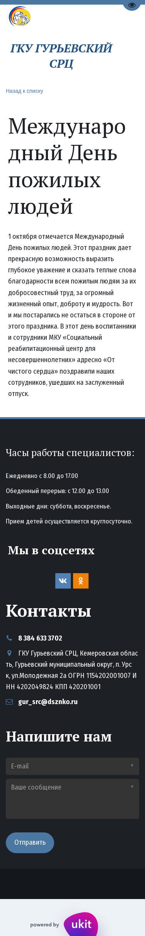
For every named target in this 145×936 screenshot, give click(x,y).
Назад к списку (24, 91)
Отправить (30, 842)
